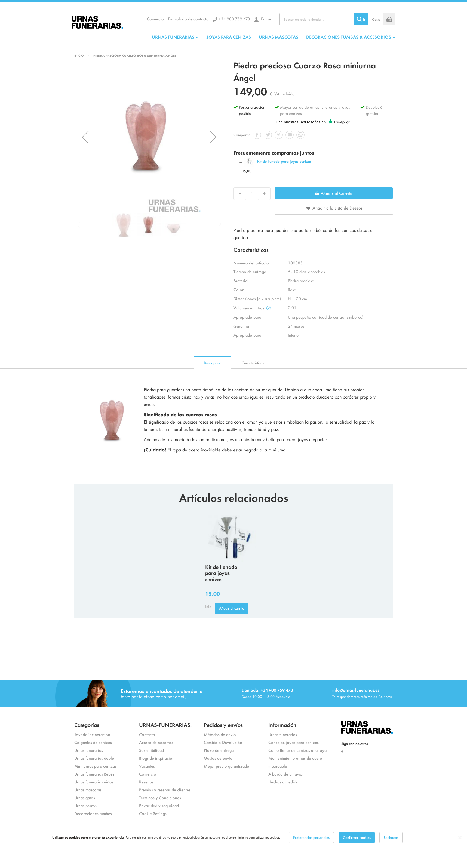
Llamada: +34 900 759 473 (267, 690)
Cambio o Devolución (223, 742)
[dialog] (233, 837)
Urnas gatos (84, 797)
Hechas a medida (283, 782)
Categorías (86, 724)
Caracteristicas (253, 362)
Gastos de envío (218, 758)
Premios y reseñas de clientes (165, 789)
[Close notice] (460, 837)
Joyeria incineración (92, 734)
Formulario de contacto (188, 19)
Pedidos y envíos (223, 724)
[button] (85, 137)
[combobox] (323, 19)
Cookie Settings (153, 813)
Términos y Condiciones (160, 797)
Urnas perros (85, 805)
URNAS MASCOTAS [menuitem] (278, 37)
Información (282, 724)
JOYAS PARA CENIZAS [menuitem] (229, 37)
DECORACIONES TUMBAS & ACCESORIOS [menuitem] (348, 37)
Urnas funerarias (88, 750)
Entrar (265, 19)
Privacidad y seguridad (159, 805)
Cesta (376, 19)
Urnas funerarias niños (93, 782)
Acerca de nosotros (156, 742)
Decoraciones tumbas (93, 813)
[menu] (273, 37)
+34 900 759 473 (234, 19)
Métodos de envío (220, 734)
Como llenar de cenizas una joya (297, 750)
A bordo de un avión (286, 774)
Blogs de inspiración (156, 758)
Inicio (79, 55)
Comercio (155, 19)
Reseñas (146, 782)
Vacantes (147, 766)
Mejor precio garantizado (226, 766)
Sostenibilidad (151, 750)
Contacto (147, 734)
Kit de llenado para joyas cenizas (284, 161)
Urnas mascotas (88, 789)
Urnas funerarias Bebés (94, 774)
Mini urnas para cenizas (95, 766)
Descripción (213, 362)
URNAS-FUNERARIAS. (165, 724)
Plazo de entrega (219, 750)
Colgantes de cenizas (93, 742)
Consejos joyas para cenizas (293, 742)
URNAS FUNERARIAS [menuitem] (173, 37)
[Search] (361, 19)
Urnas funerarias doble (94, 758)
